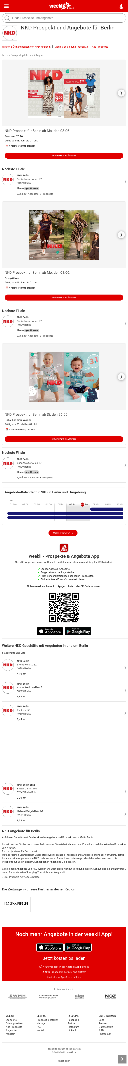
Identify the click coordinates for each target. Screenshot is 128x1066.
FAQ (39, 1026)
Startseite (11, 1019)
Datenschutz (106, 1026)
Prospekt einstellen (47, 1019)
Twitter (72, 1023)
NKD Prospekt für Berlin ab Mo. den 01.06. (37, 273)
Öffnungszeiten (14, 1023)
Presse (102, 1023)
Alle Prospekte (100, 46)
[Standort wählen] (121, 6)
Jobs (101, 1019)
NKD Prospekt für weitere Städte (21, 876)
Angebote (11, 1030)
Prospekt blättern (64, 155)
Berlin (72, 8)
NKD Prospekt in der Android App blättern (64, 966)
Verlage (41, 1023)
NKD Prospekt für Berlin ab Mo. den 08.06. (37, 131)
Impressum (105, 1033)
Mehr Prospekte (63, 533)
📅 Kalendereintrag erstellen (20, 146)
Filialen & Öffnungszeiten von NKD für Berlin (26, 46)
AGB (101, 1030)
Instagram (73, 1026)
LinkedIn (72, 1030)
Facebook (73, 1019)
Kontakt (41, 1030)
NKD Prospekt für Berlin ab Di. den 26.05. (36, 415)
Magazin (10, 1033)
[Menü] (6, 6)
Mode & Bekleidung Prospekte (71, 46)
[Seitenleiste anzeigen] (122, 1059)
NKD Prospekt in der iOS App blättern (64, 971)
